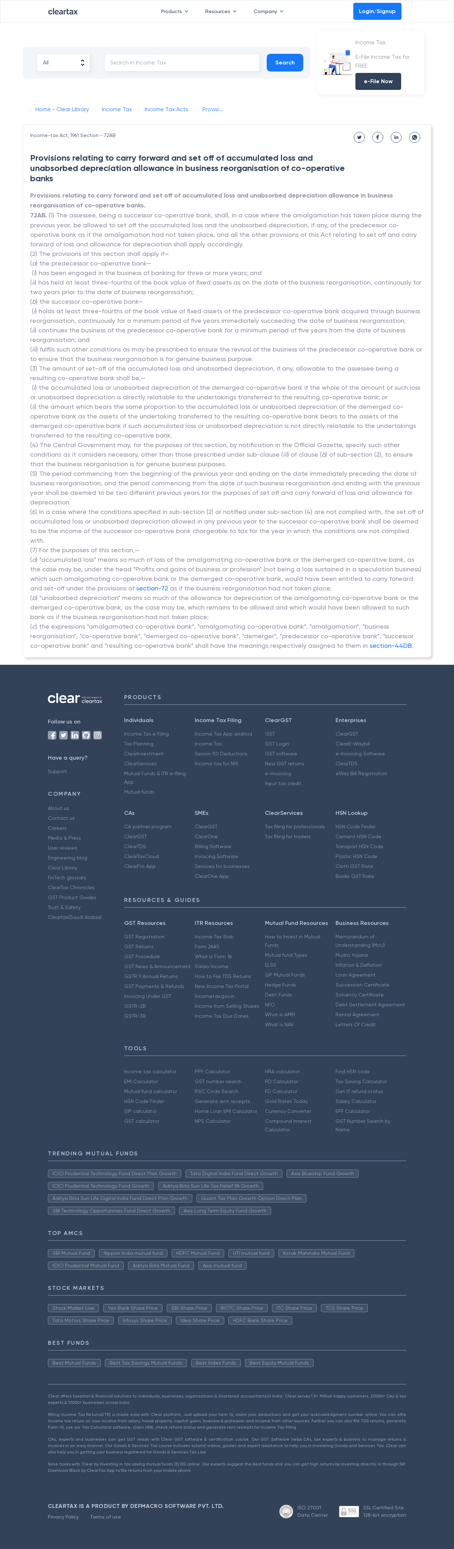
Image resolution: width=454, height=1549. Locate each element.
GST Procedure (142, 956)
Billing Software (213, 846)
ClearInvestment (144, 753)
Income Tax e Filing (146, 734)
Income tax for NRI (216, 763)
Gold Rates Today (286, 1101)
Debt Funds (278, 995)
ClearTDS (347, 763)
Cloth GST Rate (354, 866)
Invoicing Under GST (147, 996)
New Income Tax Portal (222, 986)
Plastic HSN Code (356, 856)
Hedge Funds (280, 985)
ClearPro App (140, 866)
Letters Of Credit (356, 1024)
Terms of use (105, 1517)
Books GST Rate (355, 876)
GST (270, 734)
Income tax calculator (150, 1071)
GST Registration (144, 936)
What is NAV (279, 1024)
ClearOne (206, 836)
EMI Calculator (141, 1081)
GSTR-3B (135, 1016)
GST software (281, 753)
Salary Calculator (356, 1101)
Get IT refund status (359, 1091)
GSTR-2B (135, 1006)
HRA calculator (282, 1071)
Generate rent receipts (222, 1101)
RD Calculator (281, 1081)
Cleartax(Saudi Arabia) (74, 917)
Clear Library (62, 867)
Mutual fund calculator (150, 1091)
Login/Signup (377, 11)
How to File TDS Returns (223, 976)
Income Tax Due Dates (222, 1016)
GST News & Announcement (157, 966)
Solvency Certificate (360, 995)
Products (176, 11)
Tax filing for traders (288, 836)
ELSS (270, 965)
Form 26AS (207, 946)
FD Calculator (281, 1091)
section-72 (152, 588)
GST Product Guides (72, 897)
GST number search (218, 1081)
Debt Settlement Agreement (370, 1004)
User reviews (62, 848)
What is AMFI (280, 1014)
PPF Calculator (212, 1071)
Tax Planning (139, 744)
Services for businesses (222, 866)
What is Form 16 (213, 956)
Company (270, 11)
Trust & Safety (64, 907)
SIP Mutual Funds (285, 975)
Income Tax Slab (214, 936)
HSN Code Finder (356, 826)
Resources (222, 11)
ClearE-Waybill (353, 744)
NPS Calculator (213, 1121)
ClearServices (140, 763)
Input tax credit (283, 783)
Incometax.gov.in (214, 996)
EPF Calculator (353, 1111)
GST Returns (139, 946)
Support (57, 771)
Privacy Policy (63, 1517)
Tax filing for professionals (295, 826)
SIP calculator (140, 1111)
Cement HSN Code (358, 836)
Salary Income (211, 966)
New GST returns (284, 763)
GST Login (277, 744)
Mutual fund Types (286, 955)
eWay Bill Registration (361, 773)
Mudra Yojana (352, 955)
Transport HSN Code (359, 846)
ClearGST (347, 734)
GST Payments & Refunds (154, 986)
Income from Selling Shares (227, 1006)
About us (58, 808)
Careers (57, 828)
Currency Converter (288, 1111)
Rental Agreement (358, 1014)
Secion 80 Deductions (221, 753)
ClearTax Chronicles (71, 887)
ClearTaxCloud (141, 856)
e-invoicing (278, 773)
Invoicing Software (216, 856)
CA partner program (148, 826)
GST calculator (141, 1121)
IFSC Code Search (216, 1091)
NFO (270, 1004)
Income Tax (208, 744)
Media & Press (64, 838)
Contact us (61, 818)
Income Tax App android (223, 734)
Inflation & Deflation (359, 965)
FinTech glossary (67, 877)
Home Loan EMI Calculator (226, 1111)
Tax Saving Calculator (361, 1081)
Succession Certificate (362, 985)
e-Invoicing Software (360, 753)
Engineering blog (67, 858)
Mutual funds (139, 792)
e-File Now (378, 81)
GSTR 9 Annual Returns (151, 976)
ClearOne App (212, 876)
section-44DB (390, 645)
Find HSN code (353, 1071)
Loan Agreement (356, 975)
